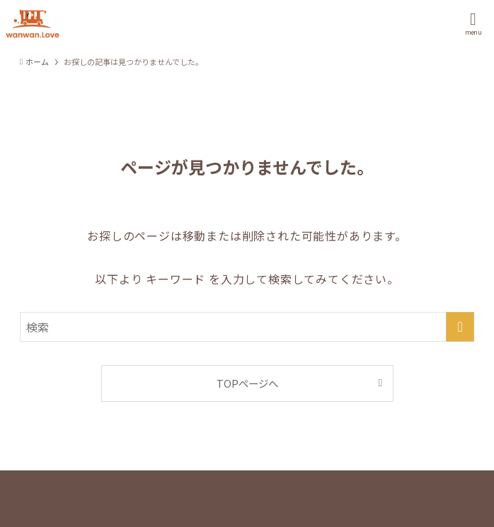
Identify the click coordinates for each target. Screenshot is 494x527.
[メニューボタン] (473, 23)
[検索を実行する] (460, 327)
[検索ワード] (247, 327)
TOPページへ (247, 383)
